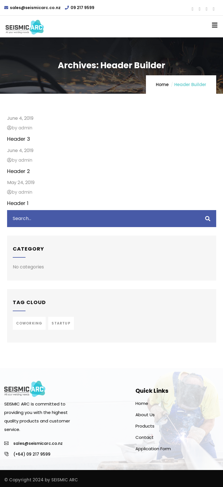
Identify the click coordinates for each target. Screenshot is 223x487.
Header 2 (18, 171)
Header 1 (17, 203)
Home (162, 84)
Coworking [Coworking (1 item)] (29, 323)
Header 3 (18, 138)
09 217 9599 (82, 7)
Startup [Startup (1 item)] (61, 323)
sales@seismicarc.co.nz (35, 7)
